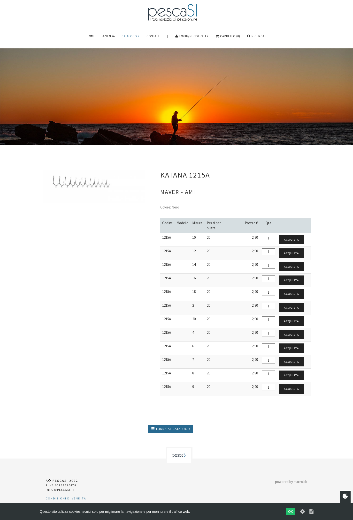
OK (290, 511)
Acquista (291, 239)
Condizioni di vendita (66, 498)
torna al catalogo (170, 429)
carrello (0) (228, 36)
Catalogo (130, 36)
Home (91, 36)
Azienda (108, 36)
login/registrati (191, 36)
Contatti (153, 36)
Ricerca (257, 36)
